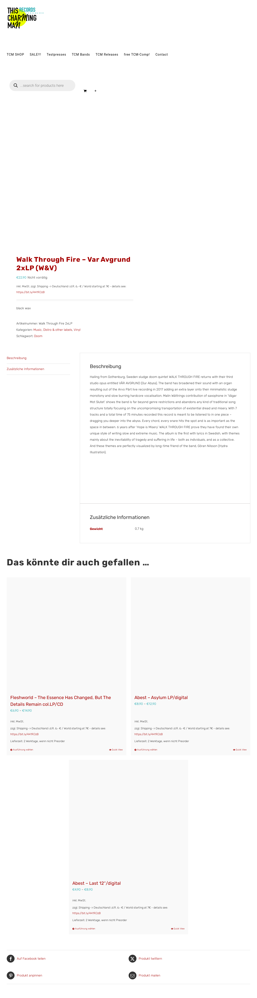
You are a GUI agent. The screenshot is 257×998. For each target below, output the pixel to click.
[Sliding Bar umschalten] (95, 91)
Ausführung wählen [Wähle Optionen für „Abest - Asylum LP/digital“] (147, 749)
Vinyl (77, 330)
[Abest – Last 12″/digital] (128, 817)
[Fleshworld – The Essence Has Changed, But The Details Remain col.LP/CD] (66, 633)
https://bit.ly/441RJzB (30, 292)
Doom (38, 336)
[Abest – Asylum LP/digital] (190, 633)
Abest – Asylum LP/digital (161, 697)
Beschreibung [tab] (16, 358)
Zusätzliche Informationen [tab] (25, 369)
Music (37, 330)
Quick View (117, 749)
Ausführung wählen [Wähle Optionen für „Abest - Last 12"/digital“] (85, 928)
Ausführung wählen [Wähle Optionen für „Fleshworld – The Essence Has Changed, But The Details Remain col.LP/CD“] (23, 749)
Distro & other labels (57, 330)
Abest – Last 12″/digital (96, 883)
